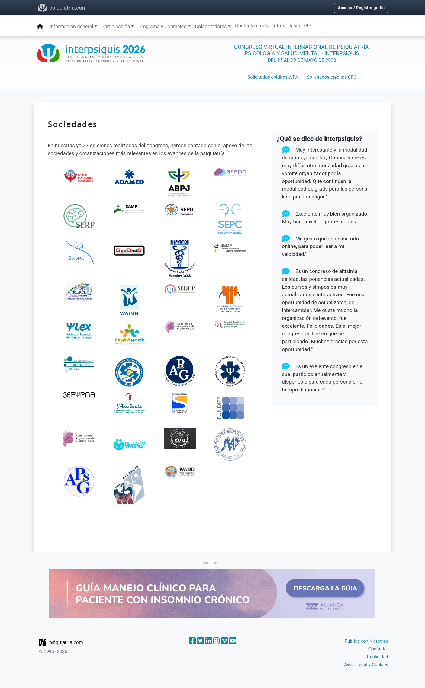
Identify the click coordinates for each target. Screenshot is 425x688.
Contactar (378, 648)
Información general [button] (71, 26)
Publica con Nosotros (366, 641)
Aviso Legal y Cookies (366, 664)
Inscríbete (300, 25)
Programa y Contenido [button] (162, 26)
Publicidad (377, 656)
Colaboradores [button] (211, 26)
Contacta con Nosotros (260, 25)
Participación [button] (115, 26)
